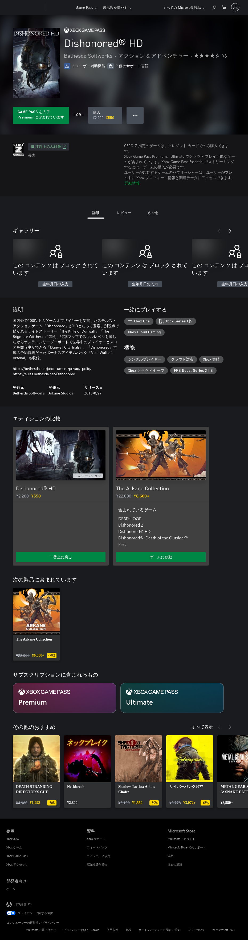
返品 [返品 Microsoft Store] (170, 856)
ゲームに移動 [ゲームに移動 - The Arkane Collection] (161, 556)
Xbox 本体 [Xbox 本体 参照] (12, 838)
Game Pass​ (84, 7)
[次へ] (230, 231)
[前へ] (219, 231)
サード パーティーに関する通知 (159, 929)
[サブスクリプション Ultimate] (172, 698)
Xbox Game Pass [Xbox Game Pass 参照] (17, 856)
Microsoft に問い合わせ (41, 929)
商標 (128, 929)
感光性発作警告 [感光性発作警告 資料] (97, 864)
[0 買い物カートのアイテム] (224, 7)
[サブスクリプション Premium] (64, 698)
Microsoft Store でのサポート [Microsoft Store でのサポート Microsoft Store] (187, 847)
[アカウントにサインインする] (235, 7)
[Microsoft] (24, 7)
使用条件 (112, 929)
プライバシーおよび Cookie (81, 929)
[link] (36, 624)
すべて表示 (202, 726)
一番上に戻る (61, 556)
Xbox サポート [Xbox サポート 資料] (96, 838)
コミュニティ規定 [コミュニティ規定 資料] (98, 856)
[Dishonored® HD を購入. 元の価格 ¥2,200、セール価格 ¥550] (105, 115)
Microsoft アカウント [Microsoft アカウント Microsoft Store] (181, 838)
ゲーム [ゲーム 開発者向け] (10, 889)
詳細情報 (132, 182)
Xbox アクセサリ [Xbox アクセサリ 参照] (17, 864)
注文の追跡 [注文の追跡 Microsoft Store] (175, 864)
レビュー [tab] (124, 212)
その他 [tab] (152, 212)
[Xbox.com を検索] (213, 7)
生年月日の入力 (55, 284)
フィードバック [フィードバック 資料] (97, 847)
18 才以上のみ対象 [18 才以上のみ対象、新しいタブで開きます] (49, 147)
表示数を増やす (115, 7)
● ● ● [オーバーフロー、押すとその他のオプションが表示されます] (135, 115)
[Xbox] (60, 7)
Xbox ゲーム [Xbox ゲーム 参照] (14, 847)
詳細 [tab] (96, 212)
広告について (196, 929)
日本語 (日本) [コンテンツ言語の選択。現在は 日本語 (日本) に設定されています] (22, 904)
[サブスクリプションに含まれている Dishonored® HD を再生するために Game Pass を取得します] (41, 115)
